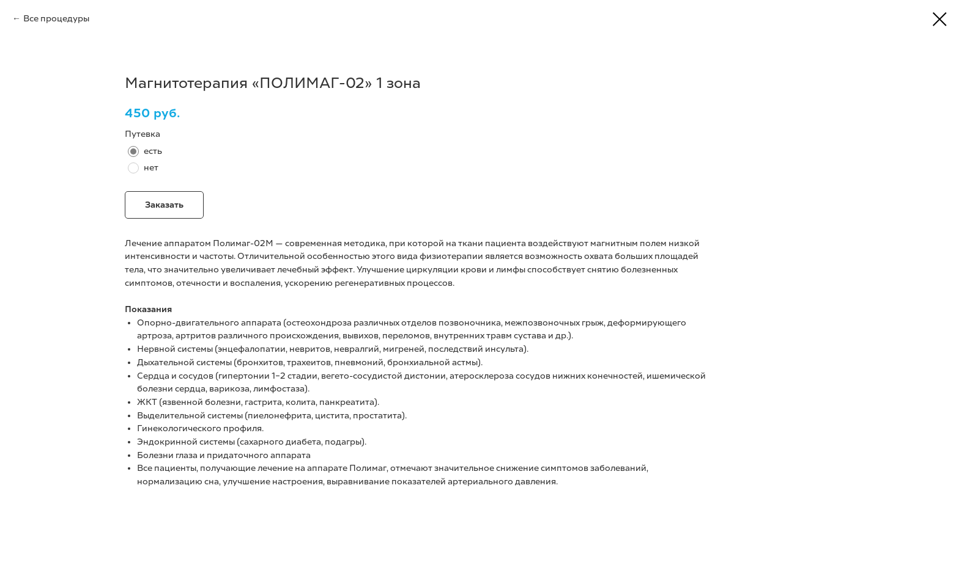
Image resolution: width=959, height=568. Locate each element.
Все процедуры (56, 18)
